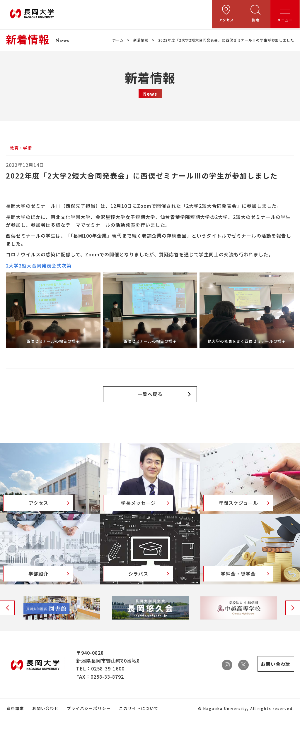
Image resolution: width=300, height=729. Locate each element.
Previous (7, 619)
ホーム (118, 39)
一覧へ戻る (150, 394)
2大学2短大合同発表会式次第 (38, 265)
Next (292, 619)
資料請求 (14, 719)
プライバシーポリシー (87, 719)
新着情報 (141, 39)
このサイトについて (136, 719)
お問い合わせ (44, 719)
